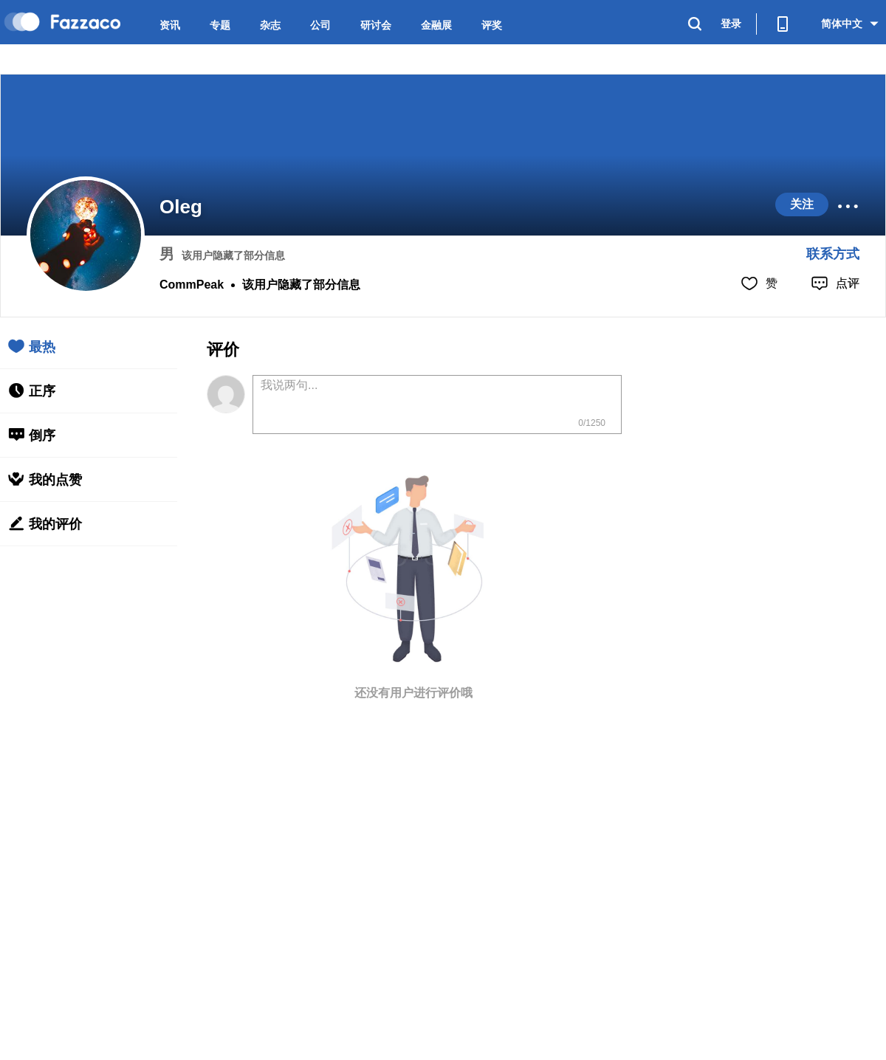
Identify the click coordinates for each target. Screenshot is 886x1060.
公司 (320, 25)
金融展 (436, 25)
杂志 (270, 25)
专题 (220, 25)
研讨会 (375, 25)
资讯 (169, 25)
